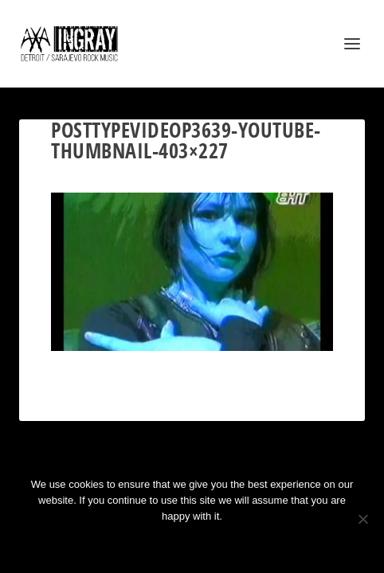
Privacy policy (213, 543)
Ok (135, 543)
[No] (362, 519)
